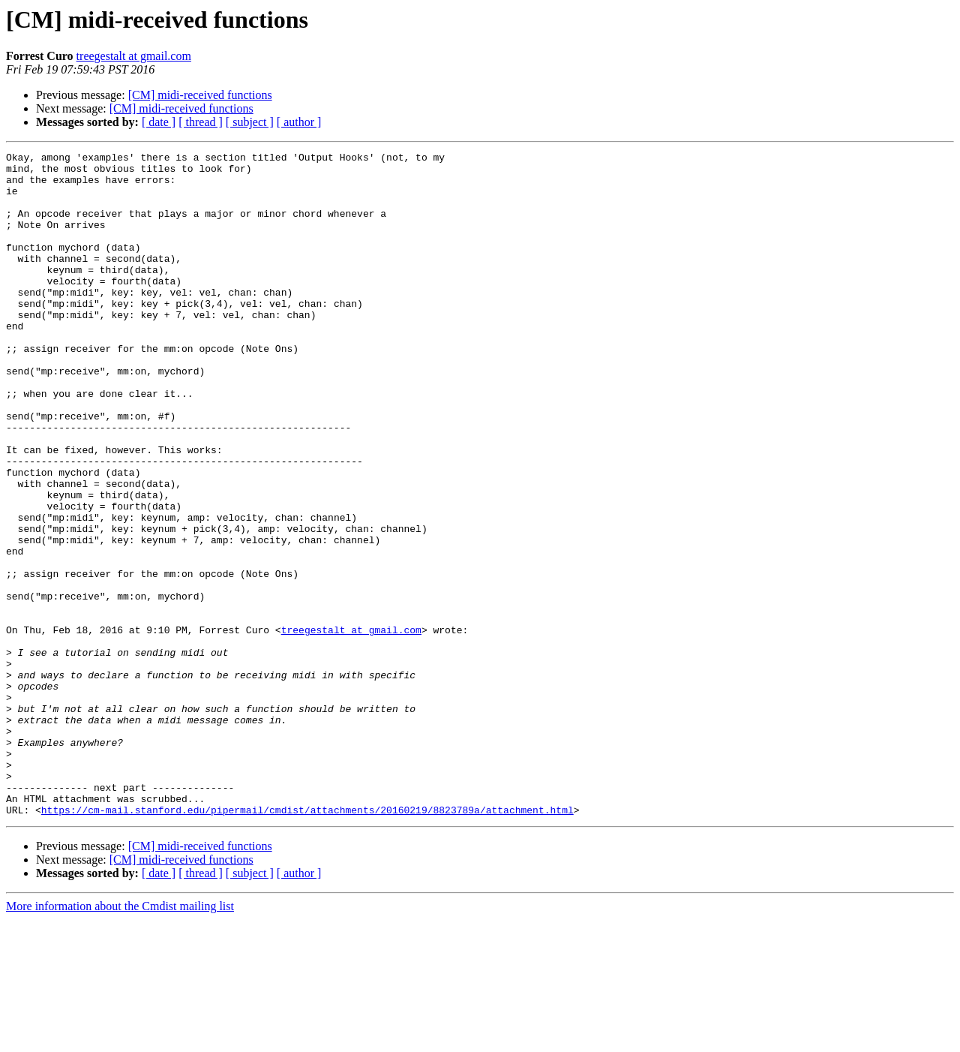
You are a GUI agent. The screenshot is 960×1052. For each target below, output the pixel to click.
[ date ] (159, 122)
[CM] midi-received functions (200, 95)
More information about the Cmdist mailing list (120, 1038)
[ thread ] (200, 122)
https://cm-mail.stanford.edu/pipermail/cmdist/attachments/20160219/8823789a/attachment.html (307, 942)
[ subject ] (250, 122)
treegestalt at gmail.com (133, 56)
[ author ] (299, 122)
